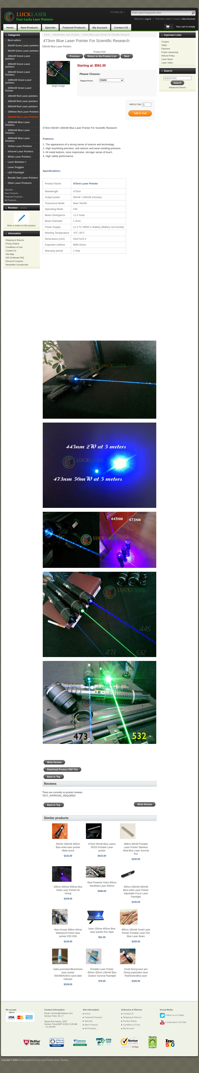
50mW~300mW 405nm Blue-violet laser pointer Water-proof (68, 847)
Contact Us (11, 250)
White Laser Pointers (19, 156)
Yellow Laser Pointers (20, 146)
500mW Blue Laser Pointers (66, 34)
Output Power (86, 80)
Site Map (10, 254)
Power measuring (169, 52)
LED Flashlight (16, 172)
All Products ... (11, 200)
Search (168, 70)
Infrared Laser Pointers (20, 151)
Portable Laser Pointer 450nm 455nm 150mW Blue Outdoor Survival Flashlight (101, 972)
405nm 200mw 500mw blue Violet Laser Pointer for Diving (68, 890)
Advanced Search (177, 87)
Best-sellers (14, 40)
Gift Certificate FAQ (15, 257)
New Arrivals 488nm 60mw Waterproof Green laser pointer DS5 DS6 (68, 933)
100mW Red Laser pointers (23, 96)
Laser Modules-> (17, 162)
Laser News (167, 59)
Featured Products (74, 27)
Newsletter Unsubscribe (17, 264)
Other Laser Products (20, 183)
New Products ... (12, 193)
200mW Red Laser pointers (23, 101)
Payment (165, 49)
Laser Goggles (16, 167)
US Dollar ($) (116, 12)
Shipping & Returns (15, 240)
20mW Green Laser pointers (23, 45)
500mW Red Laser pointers (23, 106)
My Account (100, 27)
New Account (188, 19)
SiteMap (64, 1060)
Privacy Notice (12, 243)
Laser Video (167, 63)
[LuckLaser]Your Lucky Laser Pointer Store (38, 1060)
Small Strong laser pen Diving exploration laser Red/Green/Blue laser (136, 972)
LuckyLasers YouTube (173, 1022)
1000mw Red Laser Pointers (23, 111)
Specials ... (10, 190)
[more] (23, 208)
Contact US (121, 27)
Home (10, 27)
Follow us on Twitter (172, 1015)
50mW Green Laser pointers (23, 50)
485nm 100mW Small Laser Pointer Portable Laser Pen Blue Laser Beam (135, 933)
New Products (29, 27)
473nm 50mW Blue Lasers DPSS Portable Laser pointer (102, 847)
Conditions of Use (14, 247)
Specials (50, 27)
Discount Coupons (14, 261)
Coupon (165, 42)
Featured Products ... (15, 197)
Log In (148, 19)
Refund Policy (168, 56)
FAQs (164, 45)
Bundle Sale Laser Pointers (23, 177)
